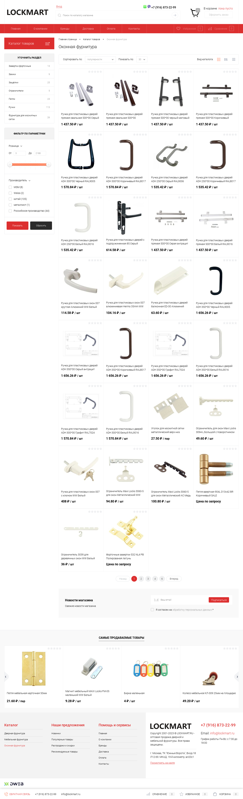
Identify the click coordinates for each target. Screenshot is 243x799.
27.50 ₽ (171, 441)
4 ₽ (129, 701)
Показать (17, 225)
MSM (18, 187)
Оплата (111, 28)
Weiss (19, 193)
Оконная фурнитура (14, 745)
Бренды (65, 28)
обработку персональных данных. (192, 609)
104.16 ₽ (126, 315)
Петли (12, 99)
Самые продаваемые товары (121, 637)
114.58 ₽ (81, 315)
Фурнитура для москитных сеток (23, 117)
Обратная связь (17, 794)
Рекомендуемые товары (64, 751)
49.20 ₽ (191, 701)
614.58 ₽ (126, 252)
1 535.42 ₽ (171, 189)
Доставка (88, 28)
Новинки (56, 733)
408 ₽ (81, 503)
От (10, 153)
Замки (12, 74)
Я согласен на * (185, 609)
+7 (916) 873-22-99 (45, 794)
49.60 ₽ (216, 441)
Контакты (134, 28)
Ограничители (16, 90)
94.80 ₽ (126, 503)
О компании (40, 28)
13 (48, 66)
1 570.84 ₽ (81, 189)
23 (48, 99)
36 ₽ (81, 566)
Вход (59, 6)
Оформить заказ (218, 14)
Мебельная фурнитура (16, 739)
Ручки (12, 107)
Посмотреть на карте (162, 762)
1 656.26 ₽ (216, 315)
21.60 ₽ (16, 701)
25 (48, 82)
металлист (22, 204)
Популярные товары (62, 739)
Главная (16, 28)
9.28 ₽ (73, 701)
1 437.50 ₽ (81, 126)
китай (20, 199)
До (30, 153)
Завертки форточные (20, 66)
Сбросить (41, 225)
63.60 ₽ (171, 315)
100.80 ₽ (171, 503)
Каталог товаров (29, 43)
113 (48, 107)
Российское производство (31, 210)
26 (48, 117)
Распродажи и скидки (63, 745)
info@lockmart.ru (222, 733)
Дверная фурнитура (14, 733)
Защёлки (13, 82)
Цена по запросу (216, 503)
